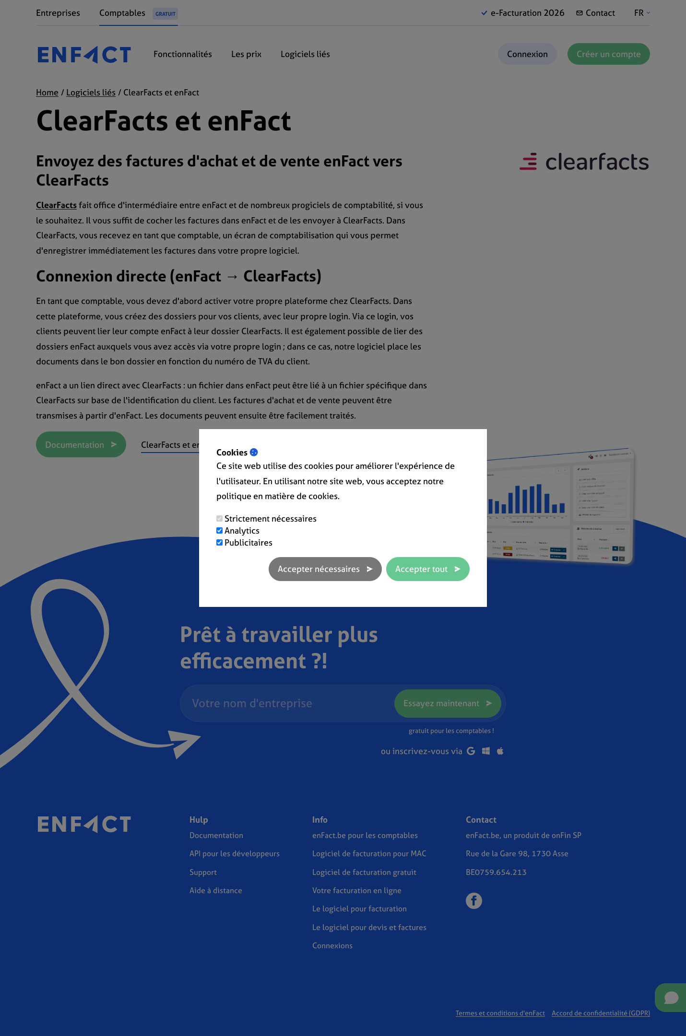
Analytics (242, 530)
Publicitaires (248, 542)
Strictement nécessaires (271, 518)
